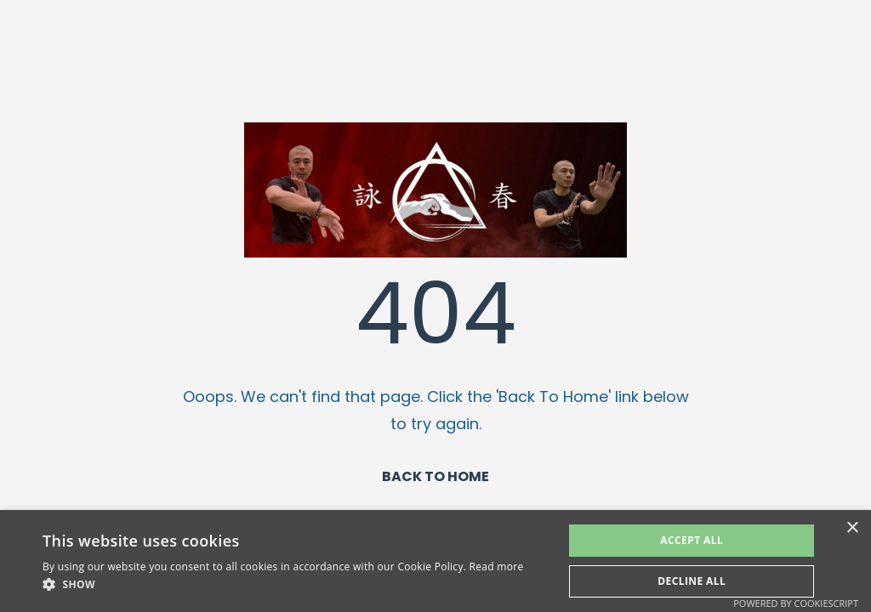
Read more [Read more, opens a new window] (497, 566)
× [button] (851, 528)
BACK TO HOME (435, 476)
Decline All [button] (692, 581)
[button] (283, 584)
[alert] (435, 561)
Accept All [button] (691, 540)
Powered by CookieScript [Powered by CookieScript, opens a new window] (795, 603)
